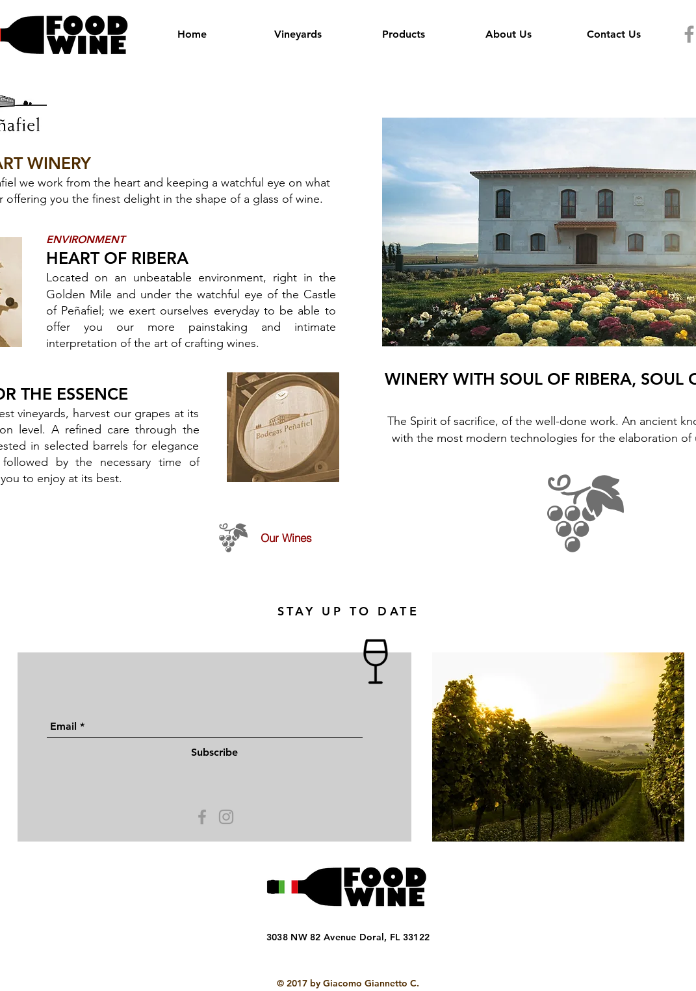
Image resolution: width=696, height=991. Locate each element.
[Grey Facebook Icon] (202, 817)
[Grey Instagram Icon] (226, 817)
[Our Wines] (267, 537)
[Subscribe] (214, 752)
